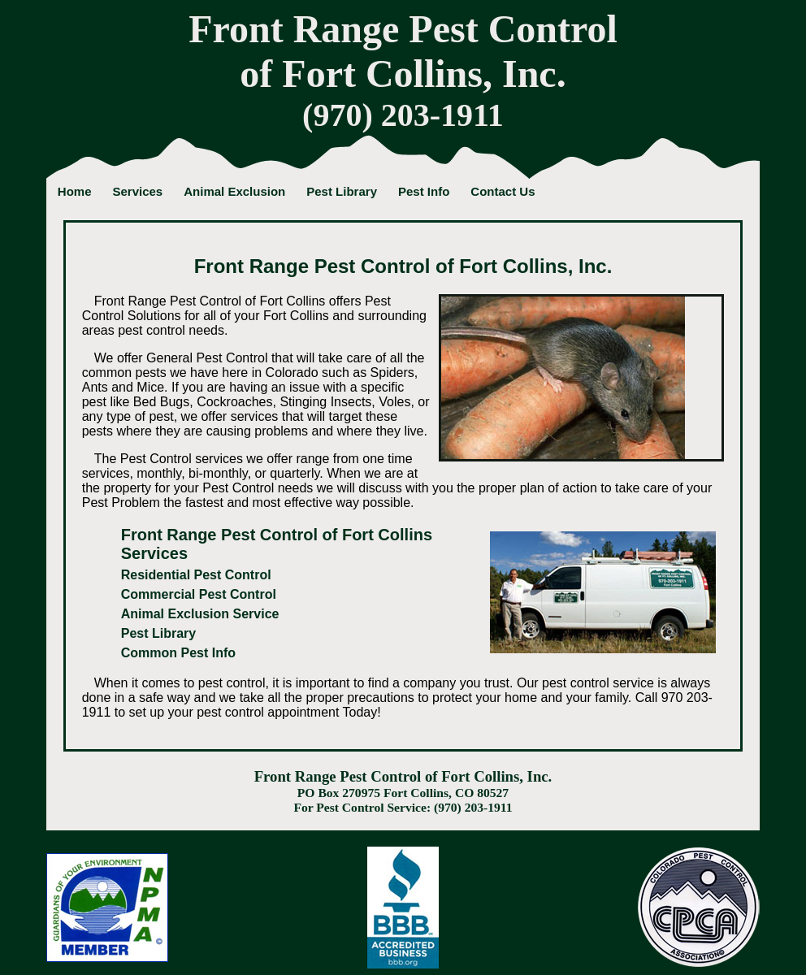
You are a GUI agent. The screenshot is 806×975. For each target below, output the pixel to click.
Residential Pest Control (196, 575)
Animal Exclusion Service (200, 614)
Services (137, 191)
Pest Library (341, 191)
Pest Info (423, 191)
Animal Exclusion (234, 191)
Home (75, 191)
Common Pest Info (178, 653)
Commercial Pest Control (198, 594)
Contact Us (502, 191)
